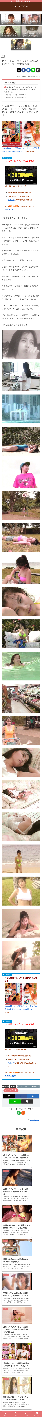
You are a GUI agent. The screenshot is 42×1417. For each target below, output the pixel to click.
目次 (8, 83)
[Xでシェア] (19, 70)
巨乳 (13, 1086)
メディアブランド (23, 1086)
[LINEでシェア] (33, 70)
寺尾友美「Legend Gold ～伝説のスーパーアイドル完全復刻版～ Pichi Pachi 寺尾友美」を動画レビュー (20, 89)
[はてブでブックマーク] (28, 70)
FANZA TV (11, 200)
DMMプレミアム (10, 209)
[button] (38, 70)
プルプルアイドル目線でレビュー (18, 95)
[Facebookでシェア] (23, 70)
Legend (5, 1086)
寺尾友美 (35, 1086)
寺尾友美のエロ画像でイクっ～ (17, 98)
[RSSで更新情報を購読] (23, 1113)
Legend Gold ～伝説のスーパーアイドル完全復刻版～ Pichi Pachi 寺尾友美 (21, 148)
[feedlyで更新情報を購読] (19, 1113)
